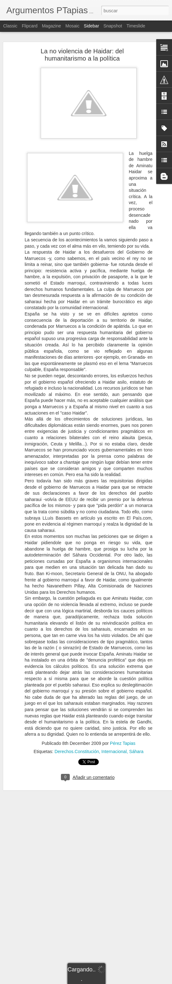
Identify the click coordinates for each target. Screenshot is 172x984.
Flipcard (30, 25)
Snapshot (113, 25)
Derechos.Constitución (77, 751)
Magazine (51, 25)
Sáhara (136, 751)
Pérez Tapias (122, 743)
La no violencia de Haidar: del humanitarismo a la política (82, 55)
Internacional (114, 751)
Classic (10, 25)
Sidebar (91, 25)
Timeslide (136, 25)
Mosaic (72, 25)
